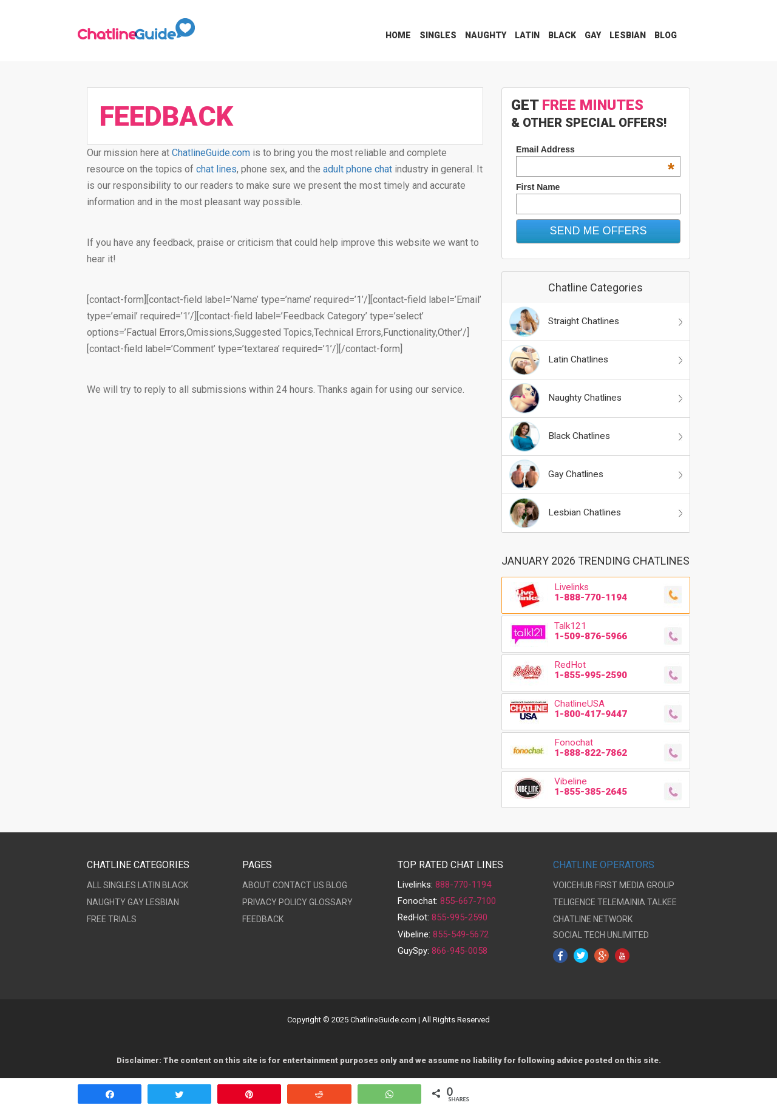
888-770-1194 (463, 884)
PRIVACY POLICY (274, 902)
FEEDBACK (262, 919)
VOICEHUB (573, 885)
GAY (135, 902)
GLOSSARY (331, 902)
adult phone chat (357, 169)
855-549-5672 (461, 934)
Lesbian (627, 35)
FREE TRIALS (112, 919)
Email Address (595, 149)
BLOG (336, 885)
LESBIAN (162, 902)
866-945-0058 (459, 950)
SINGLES (119, 885)
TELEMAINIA (621, 902)
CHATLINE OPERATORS (603, 865)
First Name (538, 187)
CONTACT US (298, 885)
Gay (593, 35)
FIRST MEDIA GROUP (634, 885)
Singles (437, 35)
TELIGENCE (574, 902)
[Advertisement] (285, 516)
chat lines (216, 169)
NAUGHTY (106, 902)
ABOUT (256, 885)
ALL (94, 885)
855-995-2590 (459, 917)
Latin (527, 35)
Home (398, 35)
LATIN (149, 885)
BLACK (175, 885)
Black (562, 35)
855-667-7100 (468, 900)
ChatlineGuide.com (211, 152)
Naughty (485, 35)
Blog (665, 35)
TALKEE (662, 902)
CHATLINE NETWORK (593, 919)
